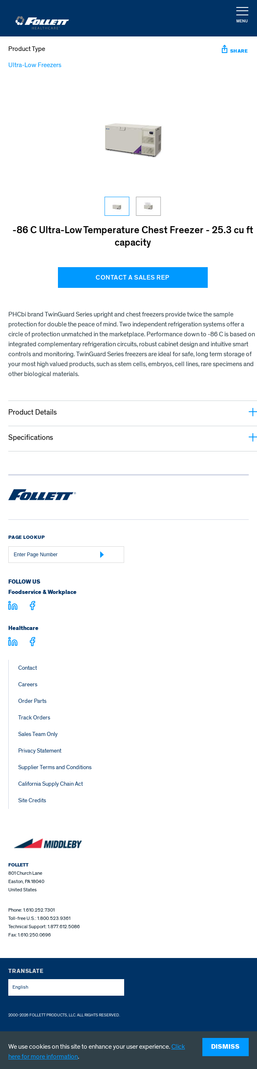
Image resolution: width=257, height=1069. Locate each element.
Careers (27, 684)
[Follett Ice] (42, 18)
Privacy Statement (39, 750)
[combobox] (66, 987)
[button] (242, 18)
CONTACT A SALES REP (133, 277)
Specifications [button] (132, 437)
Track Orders (34, 717)
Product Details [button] (132, 412)
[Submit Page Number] (102, 554)
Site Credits (32, 800)
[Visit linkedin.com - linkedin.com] (12, 643)
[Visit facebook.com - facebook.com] (32, 607)
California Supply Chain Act (50, 783)
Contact (27, 667)
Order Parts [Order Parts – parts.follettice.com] (32, 701)
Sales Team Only (38, 734)
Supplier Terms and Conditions (54, 767)
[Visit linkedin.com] (12, 607)
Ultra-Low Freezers (34, 65)
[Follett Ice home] (42, 496)
